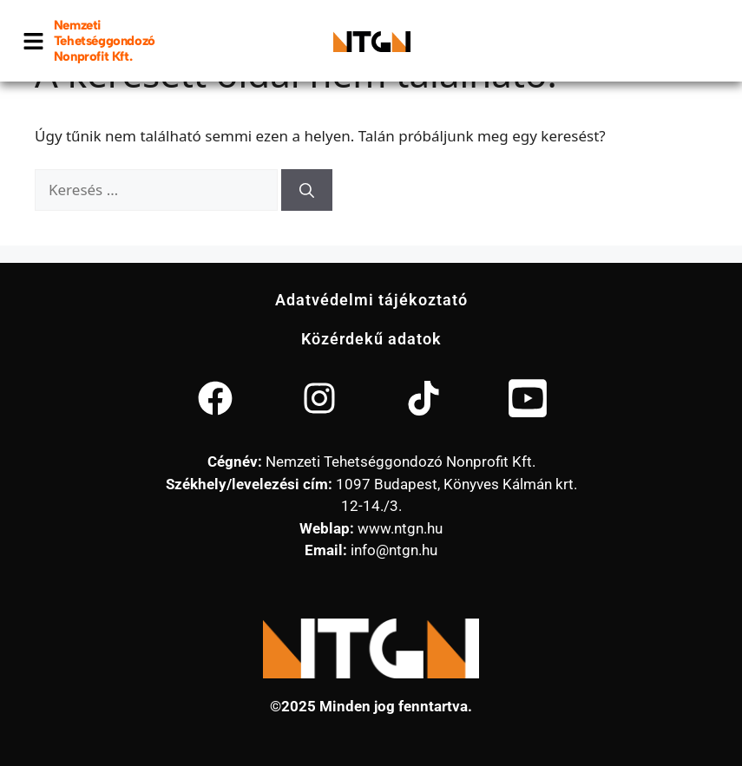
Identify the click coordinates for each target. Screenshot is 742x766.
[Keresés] (306, 190)
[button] (33, 40)
